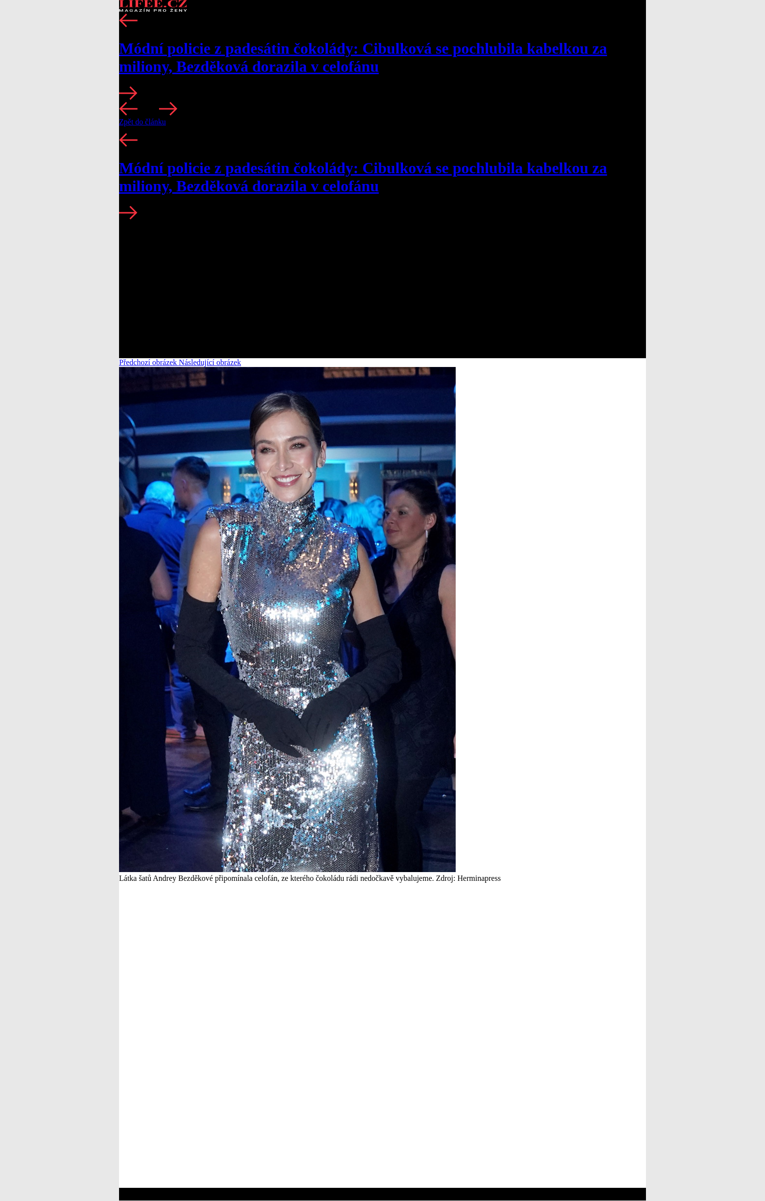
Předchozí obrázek (149, 362)
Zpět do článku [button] (142, 122)
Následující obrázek (210, 362)
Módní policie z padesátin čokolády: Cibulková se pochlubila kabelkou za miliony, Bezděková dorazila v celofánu (363, 57)
